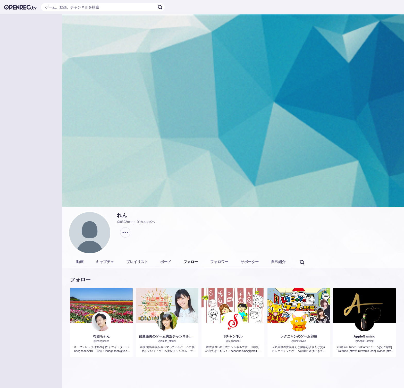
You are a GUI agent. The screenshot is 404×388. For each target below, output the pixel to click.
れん (122, 215)
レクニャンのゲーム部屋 (298, 336)
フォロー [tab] (190, 262)
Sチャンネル (232, 336)
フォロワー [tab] (219, 262)
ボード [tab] (165, 262)
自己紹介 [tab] (278, 262)
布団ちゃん (101, 336)
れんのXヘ (145, 222)
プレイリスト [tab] (137, 262)
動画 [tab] (79, 262)
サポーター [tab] (250, 262)
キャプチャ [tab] (105, 262)
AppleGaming (364, 336)
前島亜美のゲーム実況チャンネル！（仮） (167, 336)
